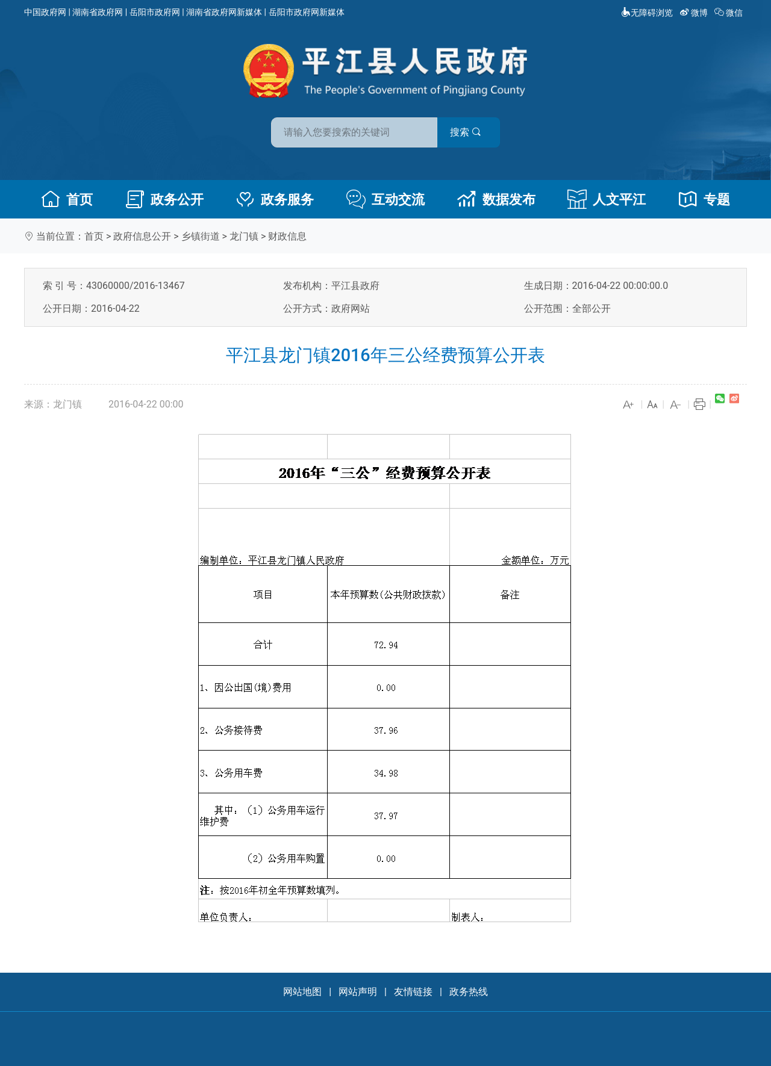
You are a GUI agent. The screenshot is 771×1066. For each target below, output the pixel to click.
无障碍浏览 (647, 12)
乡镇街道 (200, 236)
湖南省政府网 (97, 12)
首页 (67, 199)
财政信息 (287, 236)
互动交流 (385, 199)
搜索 (471, 131)
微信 (729, 12)
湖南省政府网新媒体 (224, 12)
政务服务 (275, 199)
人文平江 (606, 199)
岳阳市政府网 (155, 12)
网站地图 (302, 991)
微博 (694, 12)
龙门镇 (243, 236)
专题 (704, 199)
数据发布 (496, 199)
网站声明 (358, 991)
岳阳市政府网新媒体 (307, 12)
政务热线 (468, 991)
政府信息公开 (142, 236)
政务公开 (164, 199)
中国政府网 (45, 12)
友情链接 (413, 991)
